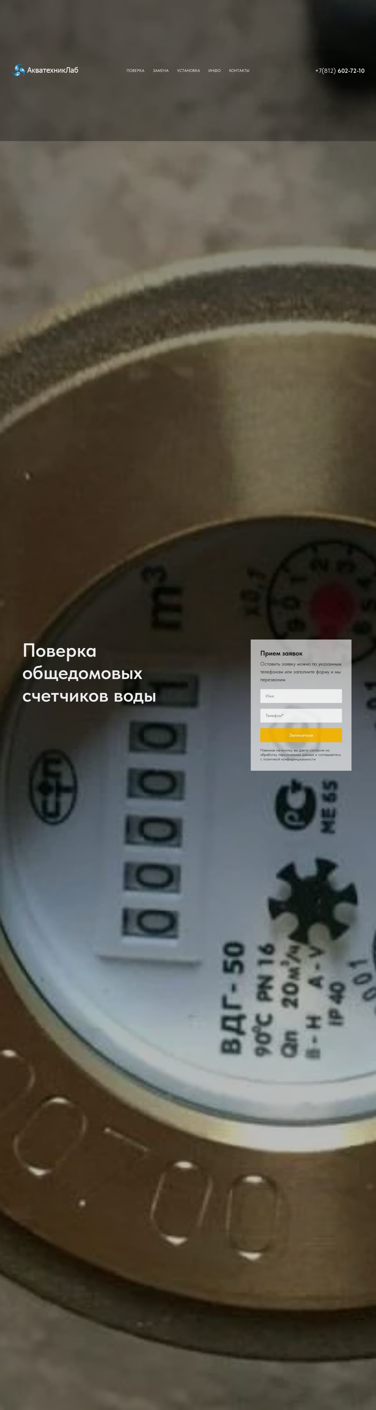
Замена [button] (161, 70)
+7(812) (326, 70)
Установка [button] (188, 70)
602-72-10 (351, 70)
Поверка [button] (135, 70)
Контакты (239, 70)
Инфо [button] (214, 70)
